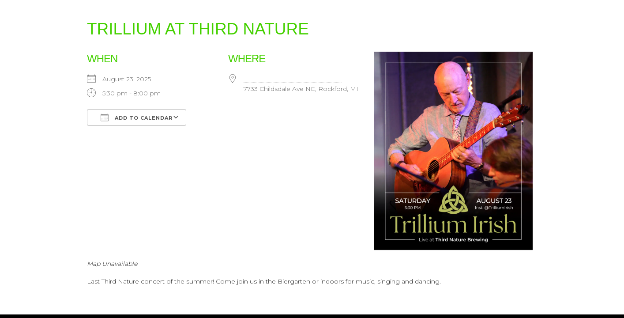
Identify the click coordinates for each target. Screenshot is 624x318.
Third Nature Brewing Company (293, 79)
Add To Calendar (137, 117)
